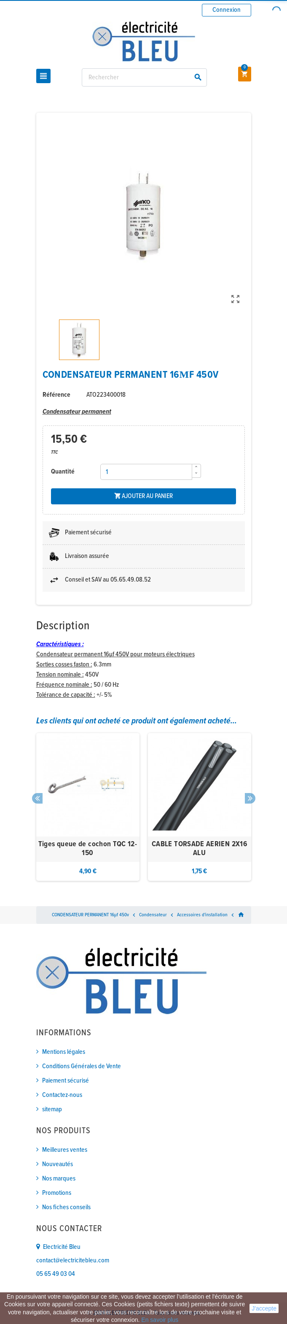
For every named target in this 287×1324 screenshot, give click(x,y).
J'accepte (264, 1308)
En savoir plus (159, 1319)
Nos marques (58, 1178)
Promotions (56, 1193)
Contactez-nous (62, 1095)
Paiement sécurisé (65, 1080)
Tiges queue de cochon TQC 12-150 (87, 848)
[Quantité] (146, 472)
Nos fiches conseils (66, 1207)
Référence (56, 394)
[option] (88, 807)
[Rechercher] (144, 77)
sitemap (52, 1109)
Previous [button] (37, 798)
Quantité (63, 471)
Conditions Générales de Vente (81, 1066)
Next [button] (250, 798)
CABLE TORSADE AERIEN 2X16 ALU (199, 848)
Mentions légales (63, 1052)
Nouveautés (57, 1164)
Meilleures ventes (64, 1149)
